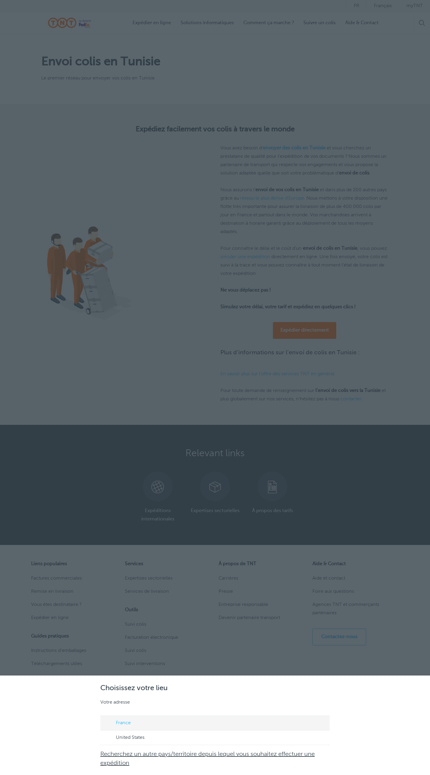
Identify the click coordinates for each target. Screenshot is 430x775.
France (118, 723)
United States (125, 738)
